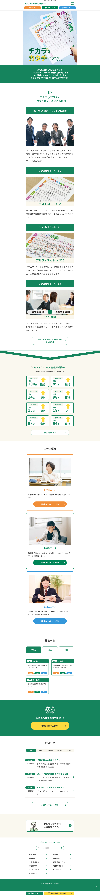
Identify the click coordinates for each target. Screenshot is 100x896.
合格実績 (38, 862)
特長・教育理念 (38, 866)
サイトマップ (62, 874)
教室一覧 (62, 859)
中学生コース (50, 8)
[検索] (62, 852)
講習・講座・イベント (62, 866)
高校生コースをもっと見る (53, 623)
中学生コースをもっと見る (53, 564)
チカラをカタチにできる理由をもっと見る (52, 341)
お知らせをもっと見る (54, 809)
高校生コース (67, 8)
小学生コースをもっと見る (53, 505)
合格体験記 (62, 862)
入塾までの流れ (62, 870)
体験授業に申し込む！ (54, 729)
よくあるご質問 (38, 874)
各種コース (38, 859)
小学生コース (32, 8)
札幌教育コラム (38, 870)
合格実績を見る (55, 433)
